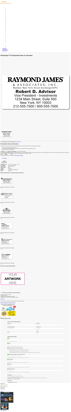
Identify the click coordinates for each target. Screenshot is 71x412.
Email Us (1, 391)
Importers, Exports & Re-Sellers (11, 18)
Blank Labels (4, 50)
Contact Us (6, 38)
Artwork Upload (8, 32)
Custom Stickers (7, 29)
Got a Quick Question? (4, 141)
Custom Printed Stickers (10, 21)
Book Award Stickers (9, 28)
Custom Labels (4, 49)
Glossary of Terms (9, 36)
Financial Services (9, 22)
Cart (5, 44)
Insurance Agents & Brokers (10, 16)
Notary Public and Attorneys (10, 19)
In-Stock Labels (8, 8)
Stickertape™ (8, 24)
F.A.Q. (7, 37)
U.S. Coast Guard (9, 26)
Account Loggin (8, 45)
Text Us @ (3, 390)
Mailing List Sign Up (9, 41)
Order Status (8, 40)
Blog (7, 35)
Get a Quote (8, 31)
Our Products (6, 7)
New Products (8, 11)
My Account (6, 43)
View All (7, 14)
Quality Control (8, 15)
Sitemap (7, 42)
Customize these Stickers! (12, 141)
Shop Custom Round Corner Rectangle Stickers (7, 302)
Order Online (18, 141)
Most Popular (8, 12)
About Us (5, 33)
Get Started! (2, 298)
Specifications (4, 158)
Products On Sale (9, 10)
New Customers (8, 46)
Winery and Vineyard (9, 17)
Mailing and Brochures (10, 23)
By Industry (6, 13)
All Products (4, 48)
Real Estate (8, 25)
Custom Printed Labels (10, 9)
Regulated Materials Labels (10, 27)
